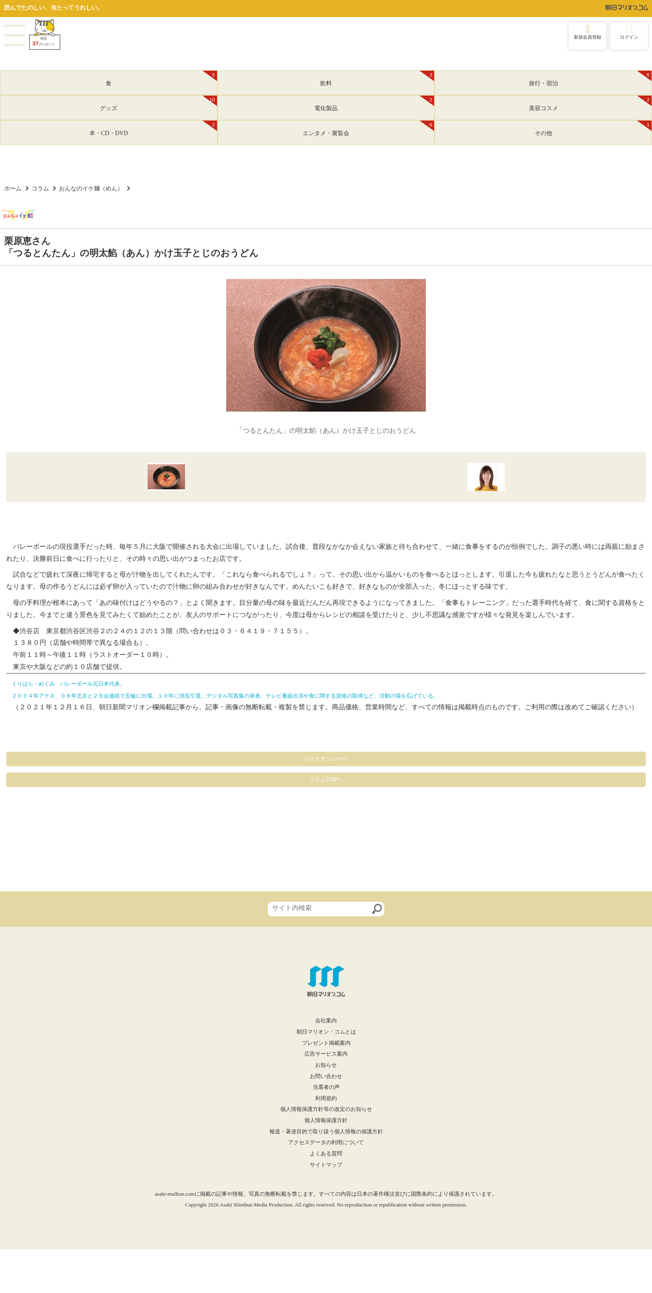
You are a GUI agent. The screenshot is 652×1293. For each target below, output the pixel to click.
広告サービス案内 (326, 1054)
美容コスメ (590, 103)
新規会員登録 (587, 37)
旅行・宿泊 (590, 78)
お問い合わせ (326, 1076)
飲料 (377, 78)
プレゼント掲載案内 (326, 1043)
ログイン (629, 37)
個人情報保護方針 (326, 1120)
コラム (40, 188)
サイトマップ (326, 1165)
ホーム (13, 188)
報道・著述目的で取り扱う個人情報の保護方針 (326, 1132)
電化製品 (374, 103)
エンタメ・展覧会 (368, 128)
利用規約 (326, 1098)
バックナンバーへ (326, 758)
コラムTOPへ (326, 779)
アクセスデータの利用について (326, 1142)
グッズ (158, 103)
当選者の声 (326, 1087)
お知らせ (326, 1065)
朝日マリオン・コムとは (326, 1032)
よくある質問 (326, 1154)
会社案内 (326, 1021)
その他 (593, 128)
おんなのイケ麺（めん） (91, 188)
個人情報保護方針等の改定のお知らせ (326, 1109)
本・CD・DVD (153, 128)
